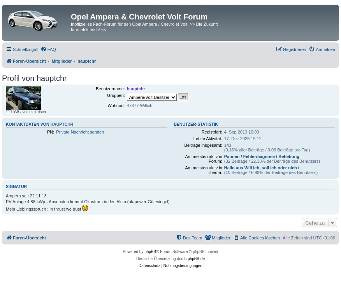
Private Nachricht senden (80, 132)
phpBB (150, 252)
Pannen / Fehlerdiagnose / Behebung (261, 156)
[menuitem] (48, 49)
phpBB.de (196, 259)
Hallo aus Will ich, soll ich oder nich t (262, 167)
